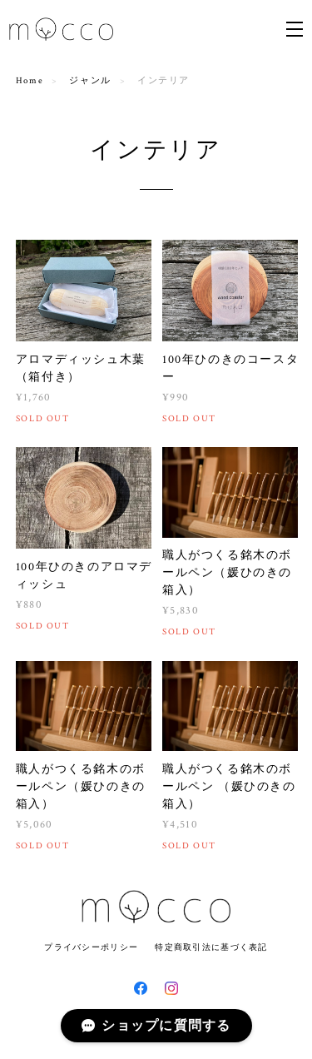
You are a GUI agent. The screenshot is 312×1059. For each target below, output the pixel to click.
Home (29, 81)
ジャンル (90, 81)
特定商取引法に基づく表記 (211, 947)
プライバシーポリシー (91, 947)
